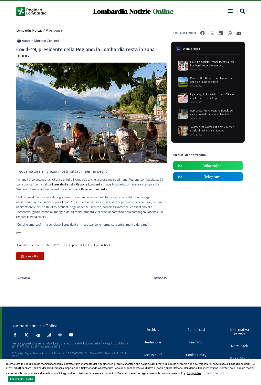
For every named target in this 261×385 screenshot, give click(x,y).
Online (163, 11)
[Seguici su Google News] (61, 335)
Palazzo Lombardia (94, 189)
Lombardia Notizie (122, 11)
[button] (230, 10)
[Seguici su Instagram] (50, 335)
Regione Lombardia (89, 184)
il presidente (60, 184)
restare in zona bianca (31, 216)
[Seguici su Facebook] (16, 335)
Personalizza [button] (215, 373)
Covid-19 (68, 202)
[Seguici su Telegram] (38, 335)
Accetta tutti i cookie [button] (21, 379)
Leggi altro (194, 373)
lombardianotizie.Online (35, 325)
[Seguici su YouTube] (72, 335)
